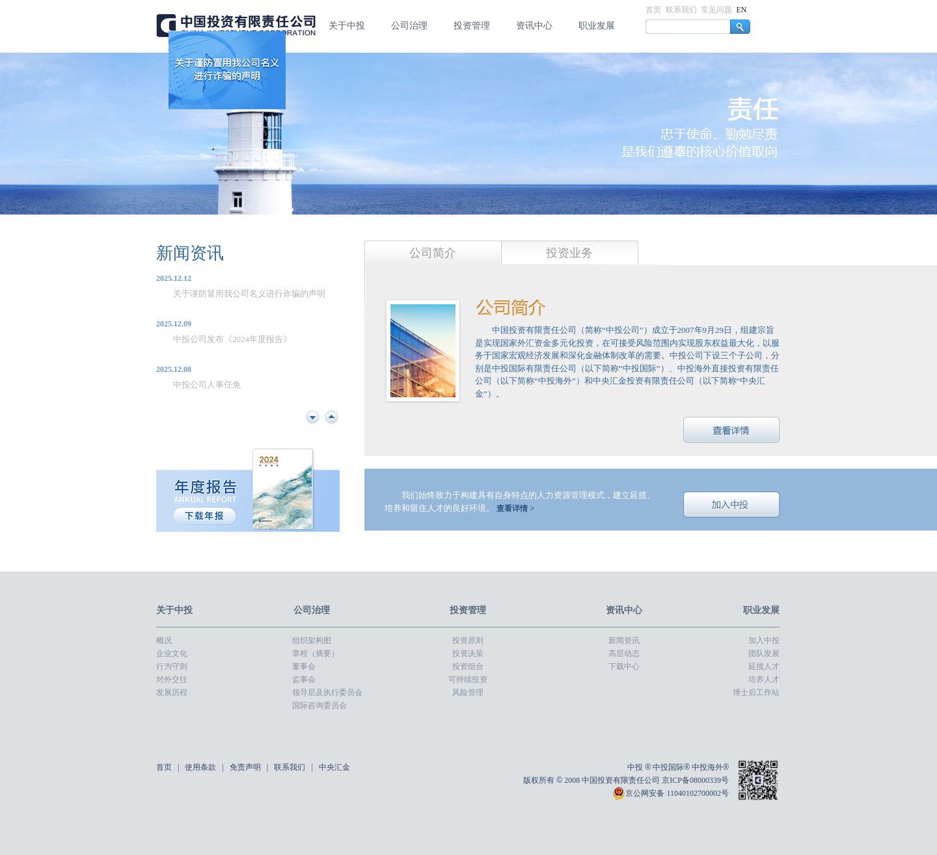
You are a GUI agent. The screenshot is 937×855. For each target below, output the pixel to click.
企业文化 (171, 653)
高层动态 (624, 653)
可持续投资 (467, 679)
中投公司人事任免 (207, 384)
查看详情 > (515, 508)
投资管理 (472, 26)
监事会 (304, 679)
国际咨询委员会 (319, 705)
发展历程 (171, 692)
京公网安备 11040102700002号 (670, 793)
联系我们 (682, 9)
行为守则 (171, 666)
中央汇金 (334, 767)
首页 (654, 9)
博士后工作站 (756, 692)
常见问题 (717, 9)
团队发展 (764, 653)
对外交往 (171, 679)
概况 (164, 640)
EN (742, 9)
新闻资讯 (190, 253)
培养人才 (764, 679)
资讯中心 (534, 26)
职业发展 (596, 26)
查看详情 (732, 430)
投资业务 (569, 252)
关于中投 (347, 26)
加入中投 (732, 505)
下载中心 (624, 666)
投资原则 (467, 640)
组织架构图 (311, 640)
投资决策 (467, 653)
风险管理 (467, 692)
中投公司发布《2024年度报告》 (232, 339)
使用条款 (201, 767)
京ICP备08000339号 (695, 780)
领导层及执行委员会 (327, 692)
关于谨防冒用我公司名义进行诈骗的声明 (249, 293)
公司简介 (432, 252)
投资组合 (467, 666)
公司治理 (409, 26)
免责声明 (246, 767)
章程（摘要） (315, 653)
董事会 (304, 666)
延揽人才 (764, 666)
